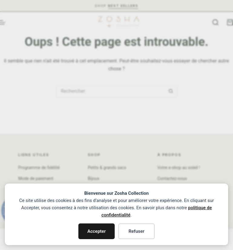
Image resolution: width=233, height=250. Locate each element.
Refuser (137, 231)
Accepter (96, 231)
